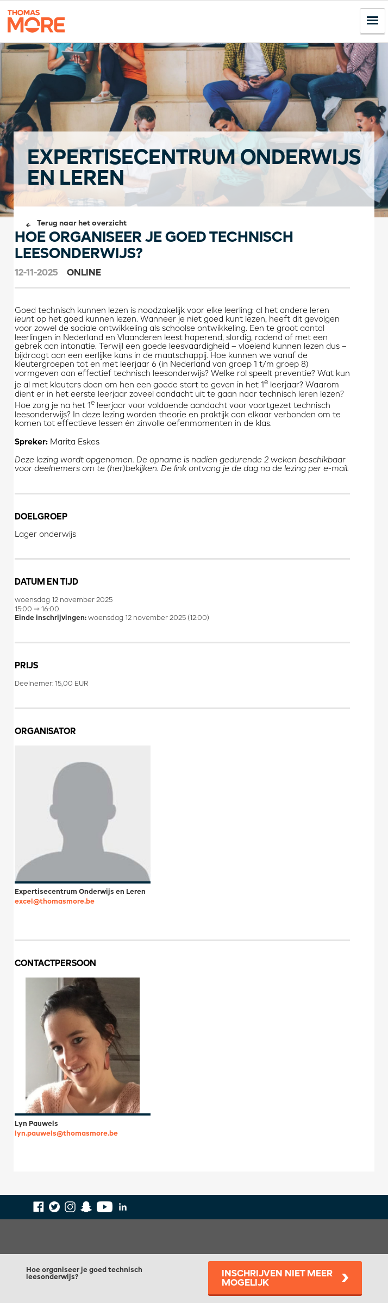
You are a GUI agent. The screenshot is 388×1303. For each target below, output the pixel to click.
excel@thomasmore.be (55, 901)
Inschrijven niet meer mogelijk (277, 1278)
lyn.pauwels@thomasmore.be (66, 1133)
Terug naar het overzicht (82, 223)
